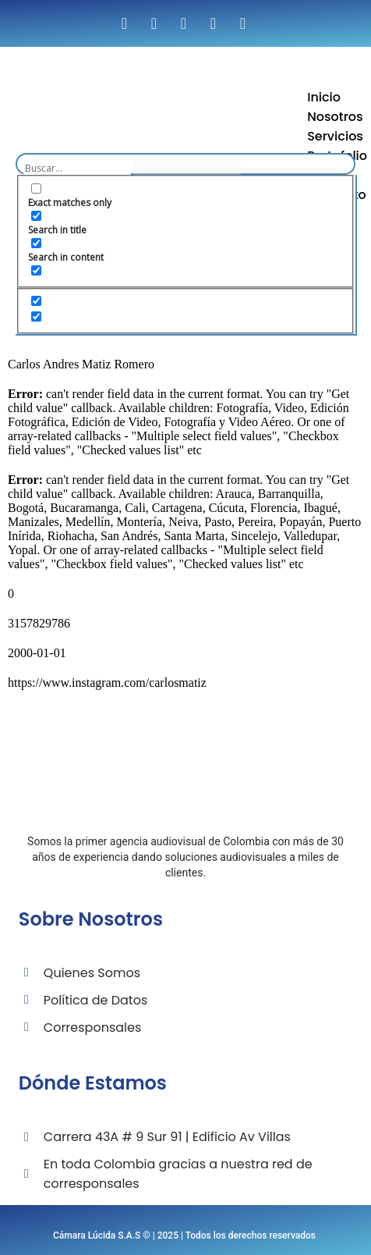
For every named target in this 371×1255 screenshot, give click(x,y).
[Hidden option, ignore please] (36, 301)
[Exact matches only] (36, 188)
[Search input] (77, 168)
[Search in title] (36, 216)
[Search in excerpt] (36, 270)
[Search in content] (36, 243)
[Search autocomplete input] (187, 168)
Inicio (324, 97)
